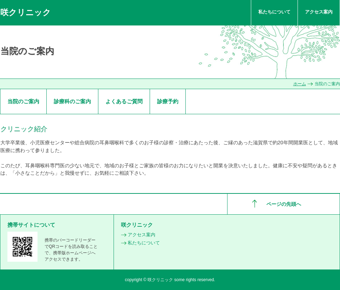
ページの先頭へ (283, 204)
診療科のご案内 (72, 101)
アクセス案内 (319, 11)
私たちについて (274, 11)
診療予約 (167, 101)
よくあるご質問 (124, 101)
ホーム (299, 83)
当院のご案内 (23, 101)
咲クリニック (25, 12)
